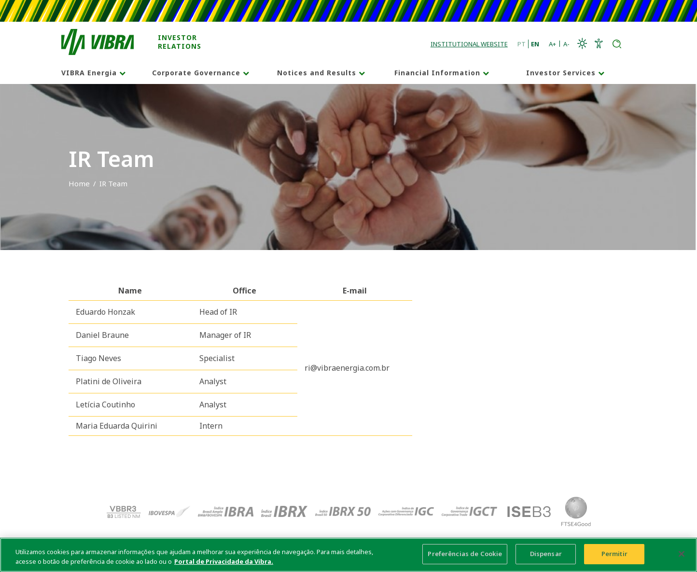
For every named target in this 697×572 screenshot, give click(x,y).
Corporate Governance (196, 72)
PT (521, 44)
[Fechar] (681, 554)
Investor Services (561, 72)
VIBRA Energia (89, 72)
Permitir (614, 555)
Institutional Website (469, 44)
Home (79, 183)
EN (535, 44)
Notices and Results (316, 72)
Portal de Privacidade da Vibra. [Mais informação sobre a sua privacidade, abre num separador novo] (223, 562)
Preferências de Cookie (465, 555)
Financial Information (437, 72)
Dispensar (546, 555)
